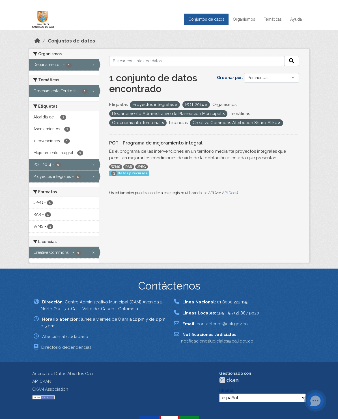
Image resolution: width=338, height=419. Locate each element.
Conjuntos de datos (206, 19)
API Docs (229, 193)
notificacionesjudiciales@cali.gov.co (217, 341)
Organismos (244, 19)
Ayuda (296, 19)
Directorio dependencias (66, 347)
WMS (115, 167)
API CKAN (41, 381)
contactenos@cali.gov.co (222, 323)
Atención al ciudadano (65, 336)
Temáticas (273, 19)
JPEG (141, 167)
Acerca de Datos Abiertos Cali (62, 373)
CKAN (228, 380)
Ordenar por (229, 77)
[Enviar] (291, 61)
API (211, 193)
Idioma (226, 390)
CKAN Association (50, 389)
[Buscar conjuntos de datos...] (197, 61)
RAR (128, 167)
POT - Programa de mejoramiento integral (156, 143)
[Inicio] (37, 41)
